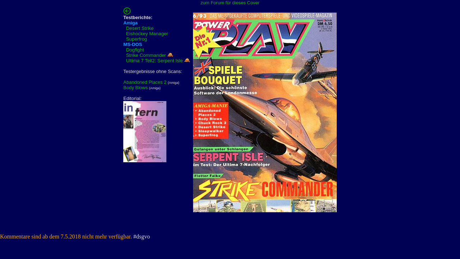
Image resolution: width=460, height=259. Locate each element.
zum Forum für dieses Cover (230, 2)
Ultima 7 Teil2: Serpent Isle (154, 60)
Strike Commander (146, 55)
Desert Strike (140, 28)
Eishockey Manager (147, 33)
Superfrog (136, 39)
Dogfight (135, 50)
